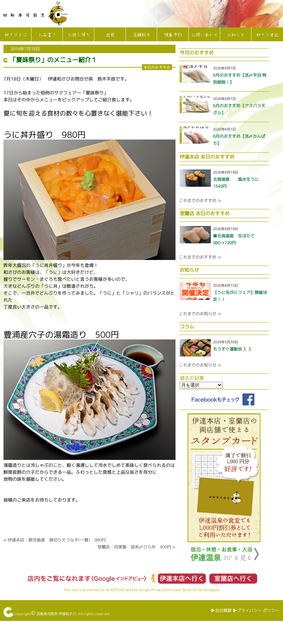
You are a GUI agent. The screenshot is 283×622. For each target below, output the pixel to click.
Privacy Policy (162, 589)
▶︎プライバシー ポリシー (256, 610)
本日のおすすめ (157, 67)
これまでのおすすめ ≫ (200, 200)
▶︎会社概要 (221, 610)
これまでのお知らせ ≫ (200, 314)
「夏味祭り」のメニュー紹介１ (53, 60)
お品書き (47, 34)
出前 (109, 34)
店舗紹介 (141, 34)
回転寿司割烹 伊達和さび (56, 613)
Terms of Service (195, 589)
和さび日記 (267, 34)
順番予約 (173, 34)
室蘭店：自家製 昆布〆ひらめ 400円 (134, 547)
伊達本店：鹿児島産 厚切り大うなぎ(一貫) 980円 (57, 540)
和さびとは (15, 34)
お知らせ (235, 34)
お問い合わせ (204, 34)
